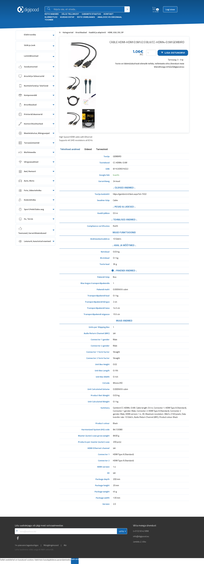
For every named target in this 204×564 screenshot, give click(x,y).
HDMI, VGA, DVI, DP (116, 32)
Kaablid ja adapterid (97, 32)
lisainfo (116, 174)
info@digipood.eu (141, 536)
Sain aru (75, 559)
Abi (65, 545)
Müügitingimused (51, 545)
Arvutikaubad (81, 32)
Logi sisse (170, 9)
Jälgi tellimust (70, 14)
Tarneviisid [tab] (102, 149)
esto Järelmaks (86, 17)
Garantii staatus (91, 14)
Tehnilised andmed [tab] (70, 149)
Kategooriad (68, 32)
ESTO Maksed (52, 14)
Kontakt (108, 14)
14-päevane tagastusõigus (26, 545)
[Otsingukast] (88, 9)
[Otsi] (127, 9)
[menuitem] (35, 35)
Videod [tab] (88, 149)
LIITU (121, 531)
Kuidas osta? (67, 17)
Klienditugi (51, 17)
